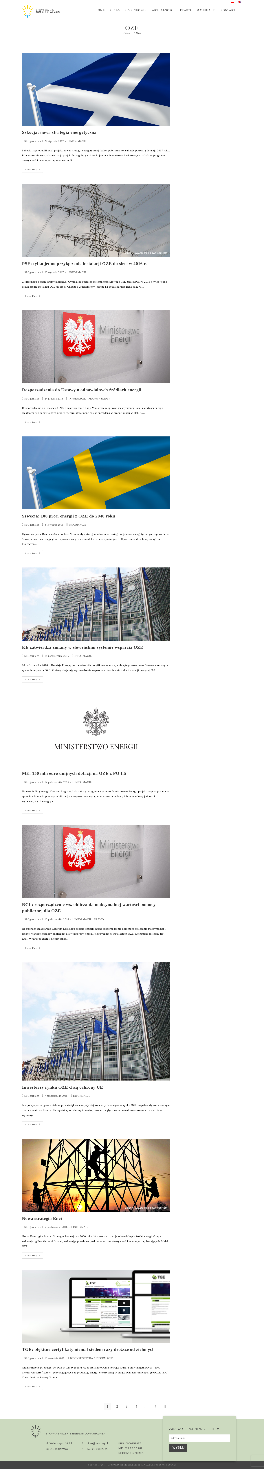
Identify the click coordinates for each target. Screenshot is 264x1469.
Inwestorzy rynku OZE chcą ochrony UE (62, 1087)
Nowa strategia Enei (42, 1218)
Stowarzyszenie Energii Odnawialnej (130, 1465)
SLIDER (106, 398)
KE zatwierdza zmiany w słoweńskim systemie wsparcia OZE (82, 647)
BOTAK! (172, 1465)
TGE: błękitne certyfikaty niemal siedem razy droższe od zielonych (88, 1349)
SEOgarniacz (31, 141)
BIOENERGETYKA (81, 1358)
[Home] (126, 32)
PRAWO (93, 398)
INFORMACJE (78, 141)
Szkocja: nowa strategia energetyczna (59, 132)
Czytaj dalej (34, 169)
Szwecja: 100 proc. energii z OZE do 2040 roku (68, 516)
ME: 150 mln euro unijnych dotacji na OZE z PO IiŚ (74, 773)
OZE (138, 32)
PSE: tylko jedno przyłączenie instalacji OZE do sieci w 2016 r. (84, 263)
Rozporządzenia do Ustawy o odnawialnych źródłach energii (81, 389)
